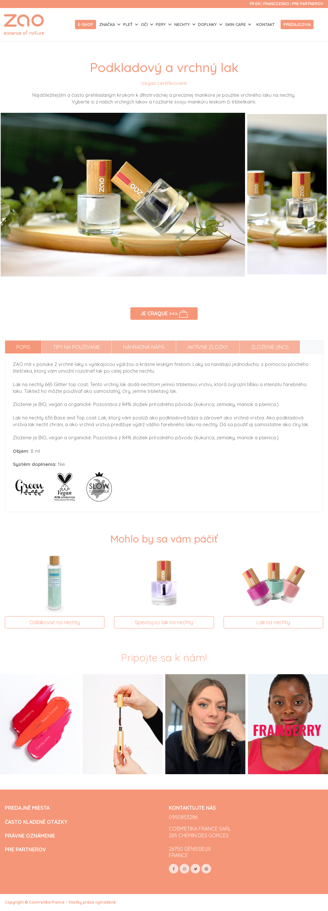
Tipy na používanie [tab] (76, 347)
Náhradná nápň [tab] (144, 347)
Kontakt (265, 24)
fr (252, 3)
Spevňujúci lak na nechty (164, 622)
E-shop (85, 24)
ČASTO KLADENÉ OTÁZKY (36, 822)
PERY (161, 24)
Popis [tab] (23, 347)
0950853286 (183, 817)
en (257, 3)
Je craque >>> (164, 314)
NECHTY (182, 24)
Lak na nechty (273, 622)
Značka (107, 24)
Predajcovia (297, 24)
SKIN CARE (236, 24)
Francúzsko (276, 3)
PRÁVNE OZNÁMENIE (30, 836)
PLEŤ (128, 24)
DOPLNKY (208, 24)
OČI (145, 24)
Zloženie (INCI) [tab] (270, 347)
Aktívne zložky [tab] (207, 347)
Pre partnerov (307, 3)
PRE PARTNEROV (25, 850)
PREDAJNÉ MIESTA (27, 808)
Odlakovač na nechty (54, 622)
